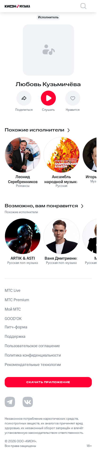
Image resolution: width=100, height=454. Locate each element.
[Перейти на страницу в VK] (28, 402)
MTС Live (12, 290)
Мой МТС (13, 309)
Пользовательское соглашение (32, 346)
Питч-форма (16, 327)
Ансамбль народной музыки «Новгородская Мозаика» (61, 179)
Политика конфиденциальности (33, 355)
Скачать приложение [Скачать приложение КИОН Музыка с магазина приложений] (48, 382)
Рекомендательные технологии (33, 365)
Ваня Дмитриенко (61, 258)
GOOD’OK (13, 319)
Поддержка (15, 336)
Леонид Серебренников (23, 179)
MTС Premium (17, 300)
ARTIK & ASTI (23, 258)
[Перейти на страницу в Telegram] (10, 402)
